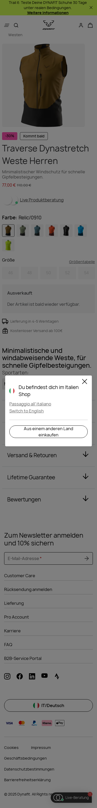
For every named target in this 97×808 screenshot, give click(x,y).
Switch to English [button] (26, 410)
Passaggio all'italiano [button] (30, 403)
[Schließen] (84, 382)
